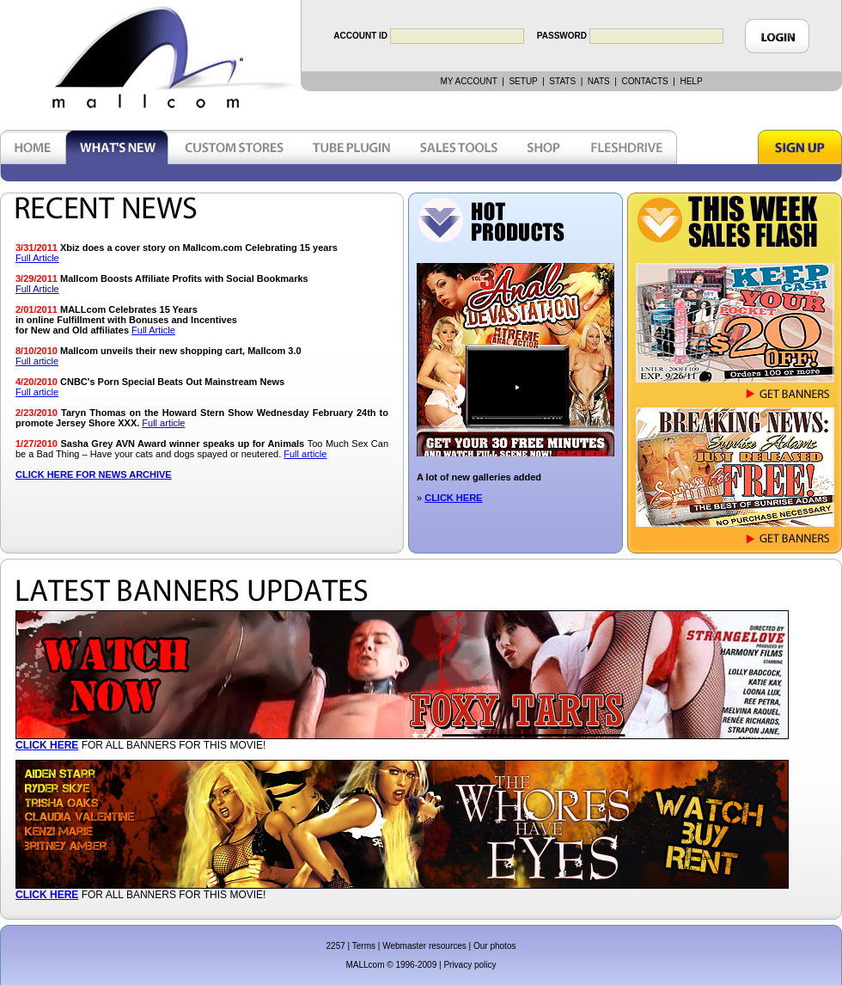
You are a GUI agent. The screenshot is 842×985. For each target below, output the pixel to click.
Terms (363, 946)
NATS (599, 81)
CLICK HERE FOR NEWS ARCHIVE (93, 474)
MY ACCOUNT (468, 81)
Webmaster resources (424, 946)
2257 (335, 946)
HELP (691, 81)
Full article (36, 361)
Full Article (37, 258)
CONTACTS (644, 81)
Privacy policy (469, 965)
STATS (562, 81)
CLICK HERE (453, 497)
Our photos (494, 946)
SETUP (523, 81)
